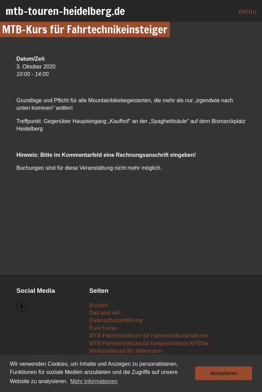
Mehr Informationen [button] (94, 381)
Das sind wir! (105, 313)
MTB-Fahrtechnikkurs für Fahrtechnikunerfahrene (149, 335)
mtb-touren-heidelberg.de (65, 11)
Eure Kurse (103, 328)
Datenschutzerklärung (116, 320)
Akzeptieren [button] (224, 373)
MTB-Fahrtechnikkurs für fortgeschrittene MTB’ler (149, 343)
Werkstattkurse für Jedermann (125, 351)
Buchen (98, 305)
